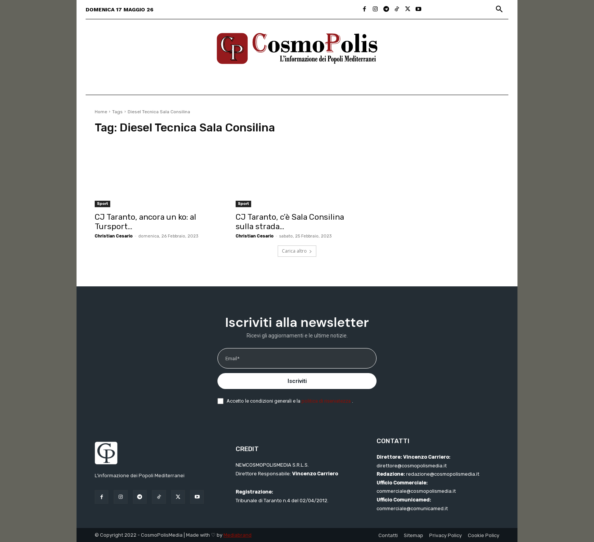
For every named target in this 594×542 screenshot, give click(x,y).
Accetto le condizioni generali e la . (290, 401)
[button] (499, 9)
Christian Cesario (114, 236)
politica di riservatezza (327, 401)
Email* (232, 358)
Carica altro (297, 251)
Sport (102, 203)
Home (101, 111)
